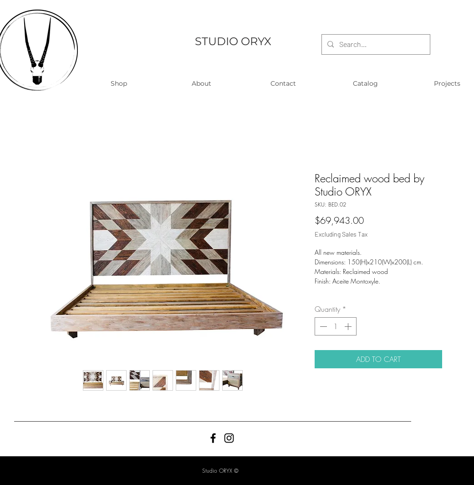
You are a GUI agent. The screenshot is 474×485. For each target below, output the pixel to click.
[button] (119, 83)
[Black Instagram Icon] (229, 438)
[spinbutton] (335, 326)
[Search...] (375, 44)
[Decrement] (322, 326)
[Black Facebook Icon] (213, 438)
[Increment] (348, 326)
